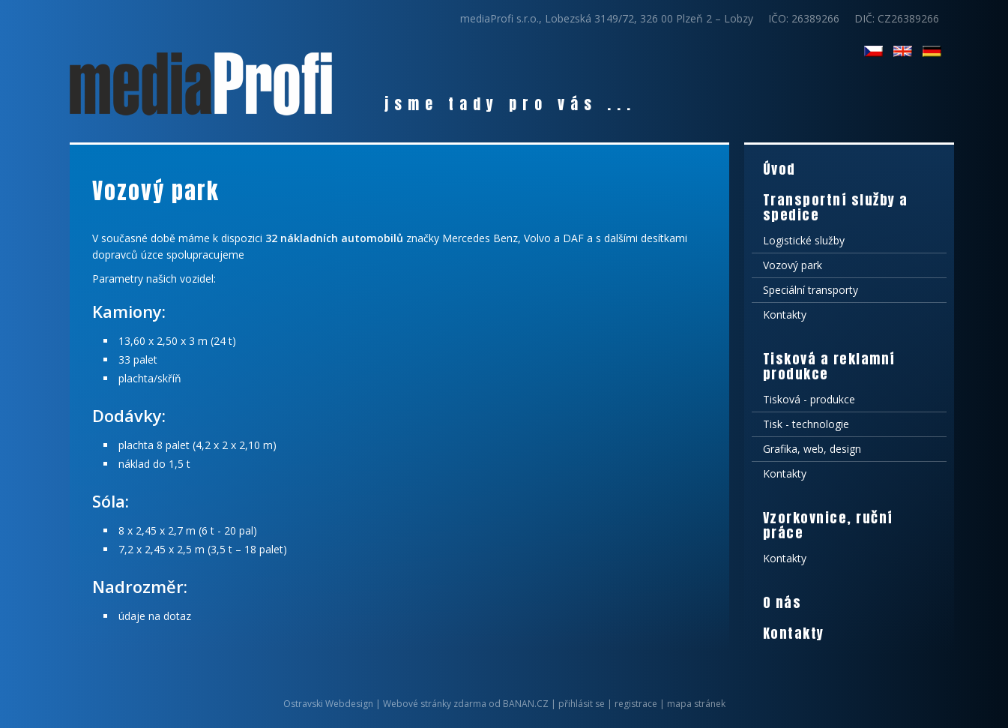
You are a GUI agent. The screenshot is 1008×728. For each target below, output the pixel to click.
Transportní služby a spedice (835, 207)
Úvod (779, 169)
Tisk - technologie (806, 424)
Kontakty (784, 314)
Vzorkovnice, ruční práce (828, 525)
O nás (782, 602)
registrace (636, 703)
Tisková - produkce (809, 399)
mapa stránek (696, 703)
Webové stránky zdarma (434, 703)
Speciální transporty (810, 290)
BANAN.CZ (526, 703)
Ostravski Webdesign (329, 703)
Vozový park (792, 265)
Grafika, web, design (812, 449)
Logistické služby (804, 240)
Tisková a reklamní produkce (829, 366)
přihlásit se (581, 703)
